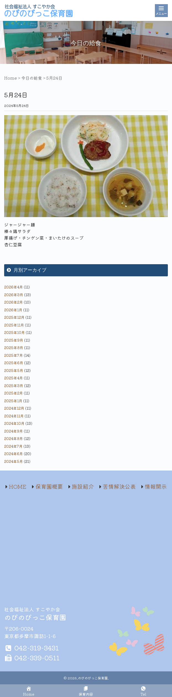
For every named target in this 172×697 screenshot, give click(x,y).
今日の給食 (31, 78)
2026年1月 (13, 309)
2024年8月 (13, 438)
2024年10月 (14, 423)
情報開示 (156, 486)
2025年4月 (13, 377)
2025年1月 (13, 400)
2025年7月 (13, 355)
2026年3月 (13, 294)
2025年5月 (13, 370)
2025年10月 (14, 332)
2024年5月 (13, 461)
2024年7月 (13, 446)
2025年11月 (14, 325)
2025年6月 (13, 362)
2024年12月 (14, 408)
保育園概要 (49, 486)
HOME (18, 486)
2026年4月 (13, 287)
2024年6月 (13, 453)
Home (10, 78)
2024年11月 (14, 415)
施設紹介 (83, 486)
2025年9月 (13, 340)
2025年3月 (13, 385)
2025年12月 (14, 317)
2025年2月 (13, 393)
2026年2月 (13, 302)
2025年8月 (13, 347)
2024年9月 (13, 431)
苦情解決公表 (119, 486)
